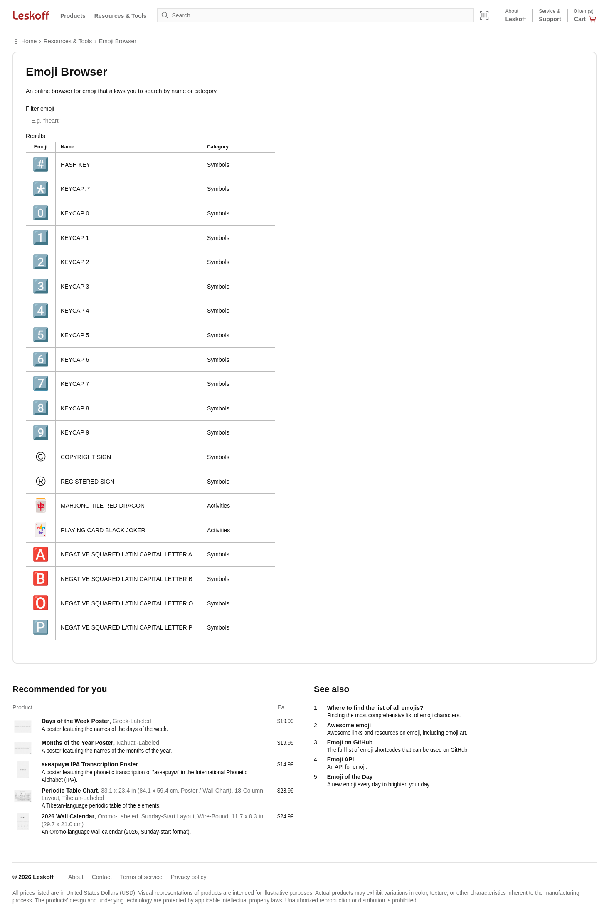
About (76, 877)
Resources (120, 15)
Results (35, 136)
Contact (102, 877)
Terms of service (141, 877)
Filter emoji (40, 108)
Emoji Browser (117, 41)
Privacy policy (189, 877)
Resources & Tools (68, 41)
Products (73, 15)
